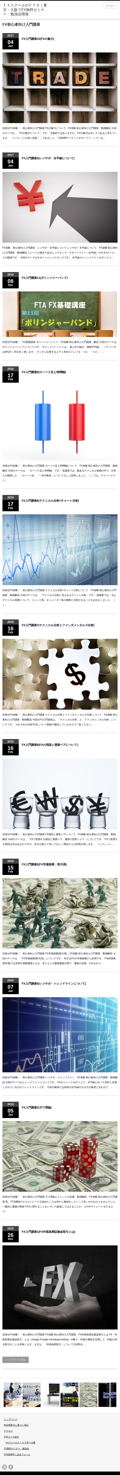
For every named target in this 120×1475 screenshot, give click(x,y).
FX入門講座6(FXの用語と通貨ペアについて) (50, 744)
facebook (10, 1467)
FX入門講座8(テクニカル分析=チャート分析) (50, 500)
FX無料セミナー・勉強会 (16, 1448)
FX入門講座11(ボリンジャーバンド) (45, 277)
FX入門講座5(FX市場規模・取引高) (44, 864)
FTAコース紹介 (11, 1437)
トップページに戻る (16, 1359)
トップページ (10, 1419)
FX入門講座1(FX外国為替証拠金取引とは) (48, 1231)
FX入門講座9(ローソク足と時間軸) (44, 372)
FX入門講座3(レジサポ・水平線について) (48, 158)
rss (4, 1467)
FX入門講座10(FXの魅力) (38, 38)
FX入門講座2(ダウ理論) (37, 1107)
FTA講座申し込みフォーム (17, 1454)
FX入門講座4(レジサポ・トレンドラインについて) (54, 983)
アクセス (8, 1431)
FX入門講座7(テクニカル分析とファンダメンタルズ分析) (58, 625)
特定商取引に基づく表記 (16, 1425)
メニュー (110, 5)
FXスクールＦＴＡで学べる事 (20, 1442)
